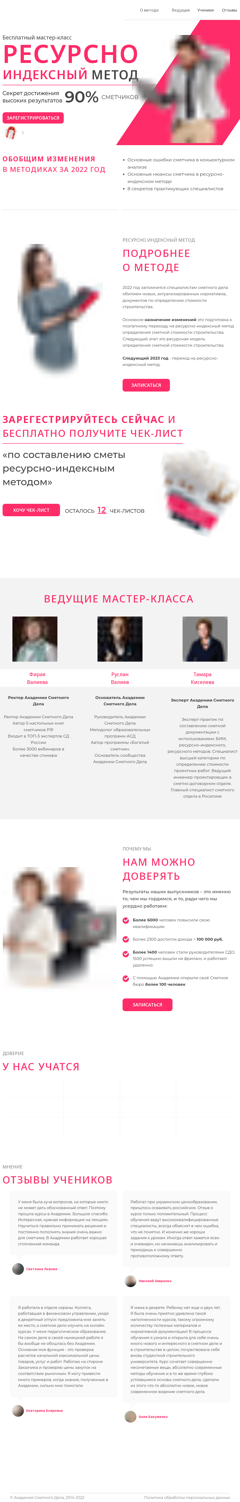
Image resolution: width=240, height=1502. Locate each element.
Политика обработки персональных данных (187, 1497)
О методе (149, 10)
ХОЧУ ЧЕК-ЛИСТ (31, 510)
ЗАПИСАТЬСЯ (146, 385)
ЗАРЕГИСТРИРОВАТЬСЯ (33, 118)
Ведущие (181, 10)
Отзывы (229, 10)
